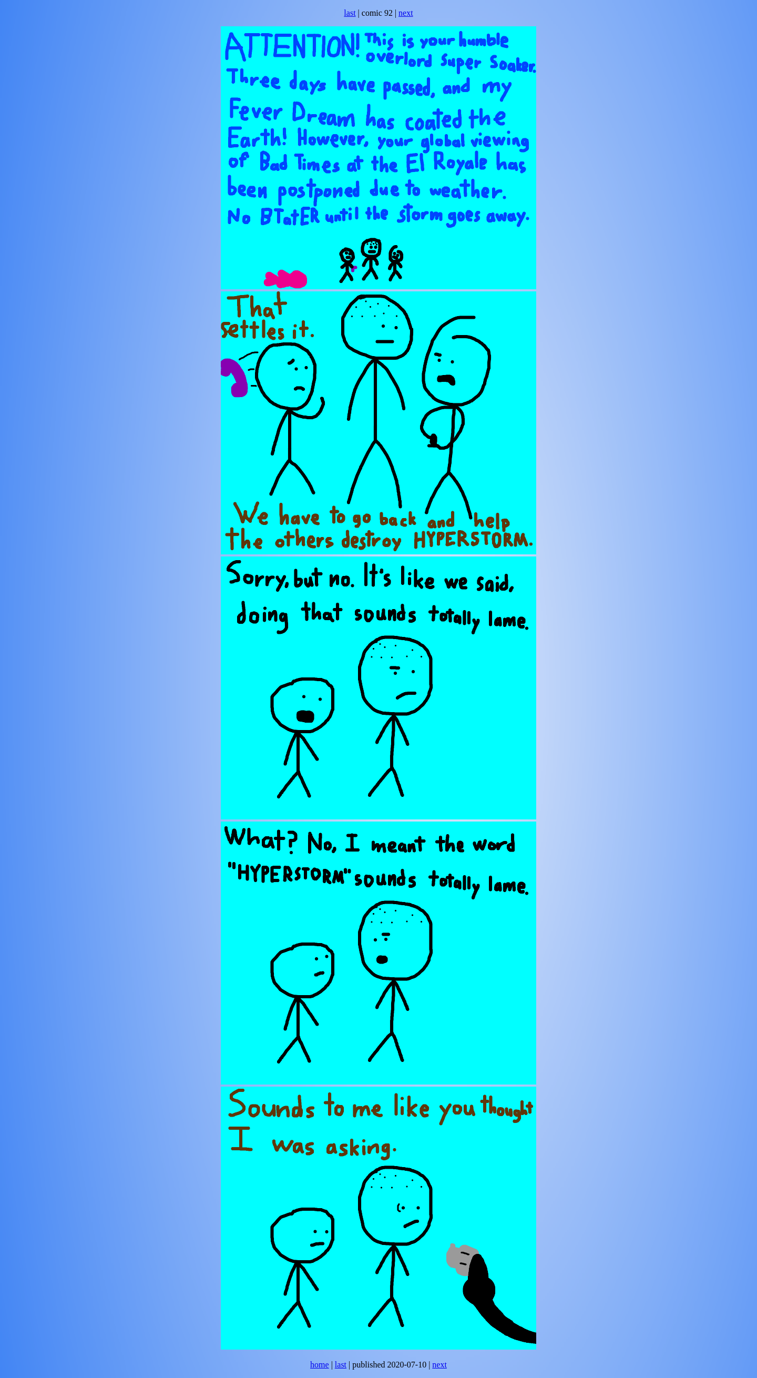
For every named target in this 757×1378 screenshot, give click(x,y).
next (405, 12)
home (319, 1364)
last (349, 12)
